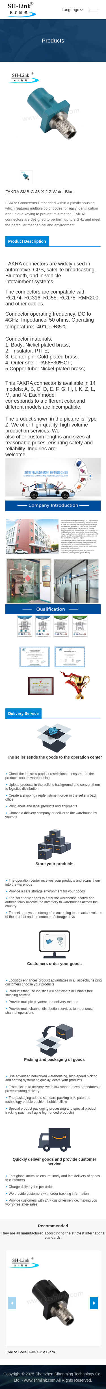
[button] (94, 1303)
